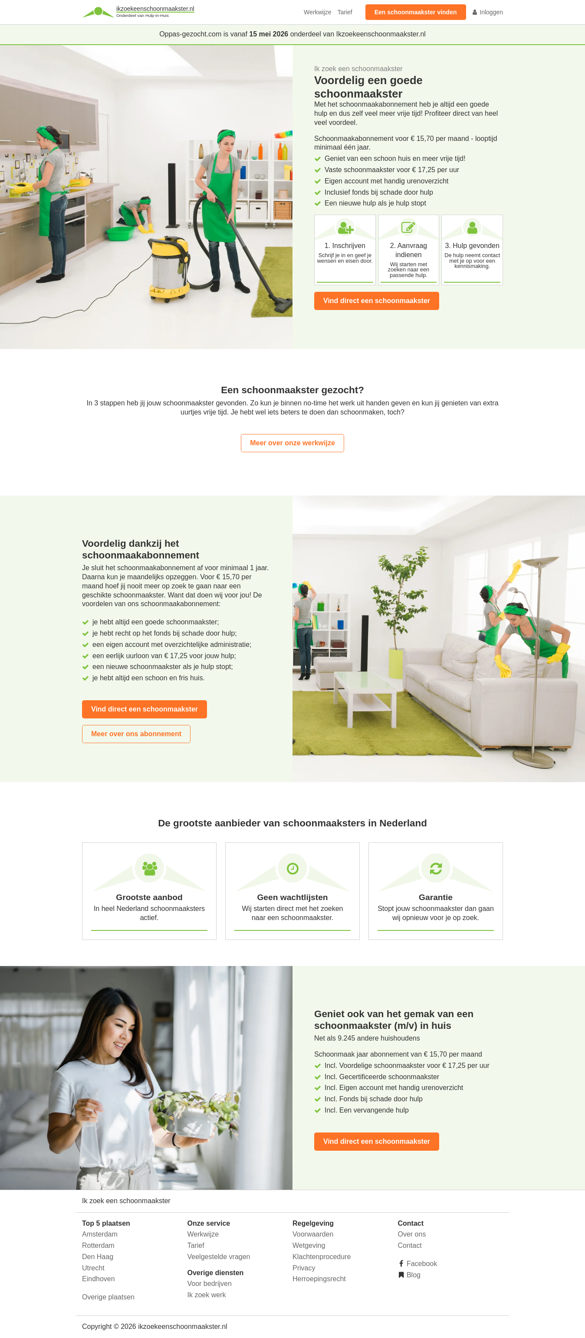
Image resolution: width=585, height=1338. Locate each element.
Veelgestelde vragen (218, 1256)
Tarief (344, 12)
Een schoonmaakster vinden (416, 12)
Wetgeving (308, 1245)
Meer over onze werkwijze (292, 443)
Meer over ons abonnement (136, 734)
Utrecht (93, 1268)
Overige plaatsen (108, 1297)
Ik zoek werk (206, 1295)
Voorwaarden (312, 1234)
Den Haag (97, 1256)
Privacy (303, 1268)
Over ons (412, 1234)
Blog (413, 1275)
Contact (410, 1245)
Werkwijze (318, 12)
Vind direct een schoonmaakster (376, 300)
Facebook (421, 1263)
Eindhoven (98, 1279)
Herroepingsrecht (319, 1279)
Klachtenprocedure (321, 1256)
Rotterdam (98, 1245)
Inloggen (487, 12)
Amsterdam (100, 1234)
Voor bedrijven (209, 1283)
